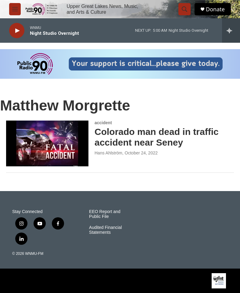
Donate (215, 9)
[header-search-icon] (184, 9)
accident (103, 122)
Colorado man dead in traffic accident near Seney (157, 137)
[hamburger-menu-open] (15, 9)
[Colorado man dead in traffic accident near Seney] (47, 143)
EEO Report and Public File (104, 214)
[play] (17, 30)
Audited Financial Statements (105, 230)
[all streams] (231, 30)
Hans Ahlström (108, 152)
